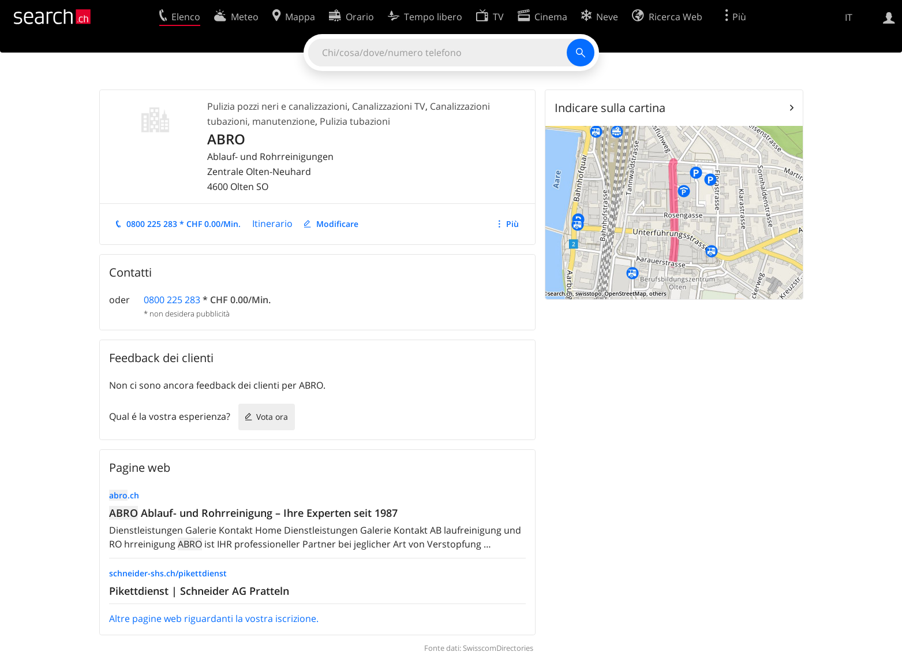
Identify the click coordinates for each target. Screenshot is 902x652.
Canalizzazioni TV (388, 106)
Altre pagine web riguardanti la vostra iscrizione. (214, 618)
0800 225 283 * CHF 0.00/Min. (183, 223)
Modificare (337, 223)
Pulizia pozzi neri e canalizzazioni (277, 106)
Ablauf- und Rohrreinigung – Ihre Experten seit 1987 (253, 513)
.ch (124, 495)
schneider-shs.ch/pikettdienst (168, 573)
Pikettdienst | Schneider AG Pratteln (199, 591)
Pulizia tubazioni (355, 121)
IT (848, 17)
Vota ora (272, 416)
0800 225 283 (172, 299)
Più (512, 223)
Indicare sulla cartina (610, 108)
